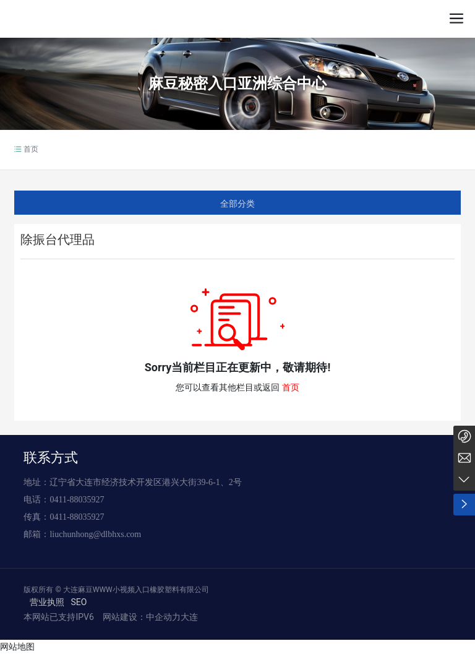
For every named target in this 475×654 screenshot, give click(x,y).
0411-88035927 (76, 499)
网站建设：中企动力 (140, 617)
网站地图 (17, 647)
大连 (189, 617)
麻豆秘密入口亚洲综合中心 (237, 83)
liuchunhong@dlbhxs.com (95, 534)
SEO (79, 602)
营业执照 (47, 602)
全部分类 (237, 204)
